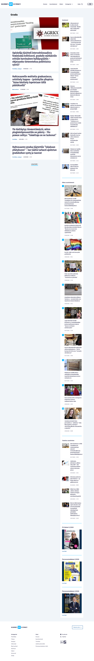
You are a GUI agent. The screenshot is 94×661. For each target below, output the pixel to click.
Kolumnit (13, 653)
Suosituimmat (53, 4)
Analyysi (20, 69)
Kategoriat (69, 4)
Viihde (12, 655)
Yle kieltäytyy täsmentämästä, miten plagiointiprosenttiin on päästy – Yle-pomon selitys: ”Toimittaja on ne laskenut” (34, 132)
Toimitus (38, 641)
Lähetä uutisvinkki (40, 644)
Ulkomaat (13, 644)
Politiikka (14, 69)
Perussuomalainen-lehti (42, 646)
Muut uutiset (15, 89)
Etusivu (45, 4)
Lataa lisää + (34, 164)
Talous (13, 639)
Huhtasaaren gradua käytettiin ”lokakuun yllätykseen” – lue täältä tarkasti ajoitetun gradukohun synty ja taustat (34, 149)
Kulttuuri (13, 648)
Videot (61, 4)
